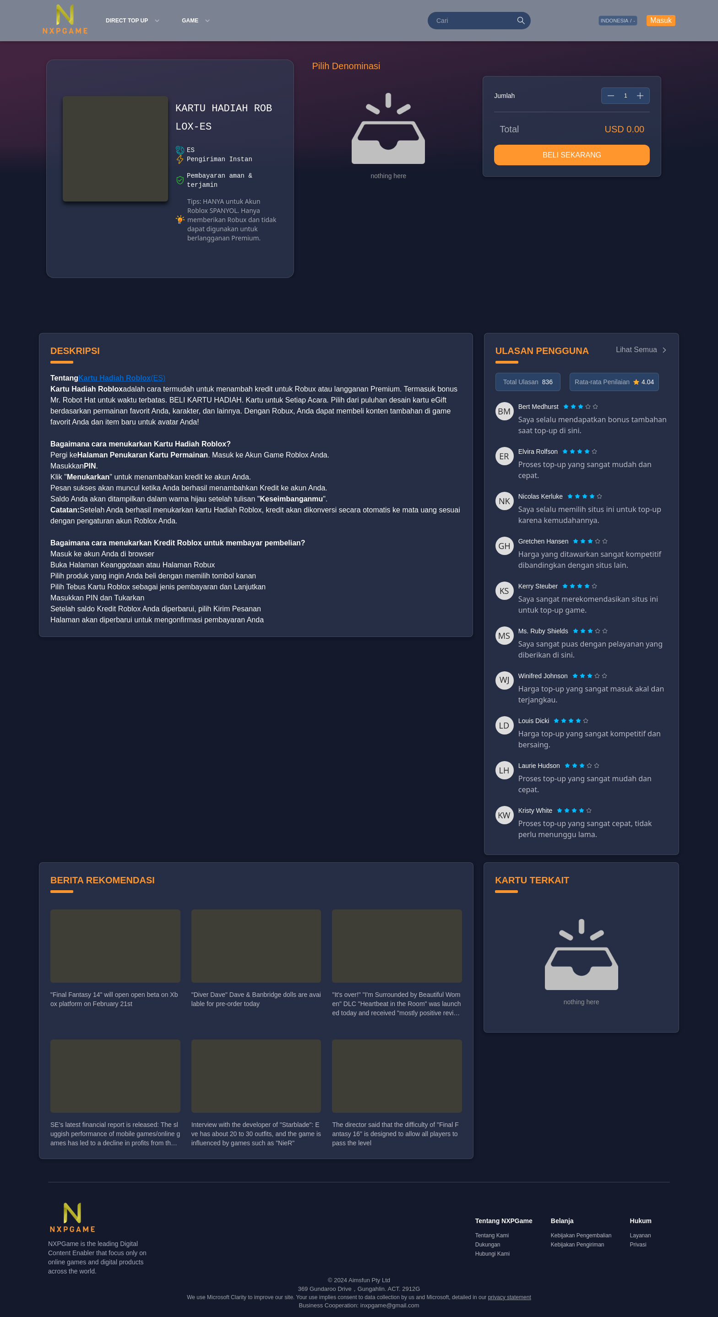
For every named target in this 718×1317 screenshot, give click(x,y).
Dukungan (487, 1244)
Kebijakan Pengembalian (581, 1235)
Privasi (638, 1244)
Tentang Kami (492, 1235)
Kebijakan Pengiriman (577, 1244)
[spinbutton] (625, 95)
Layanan (640, 1235)
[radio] (567, 406)
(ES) (121, 378)
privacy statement (509, 1297)
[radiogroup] (580, 406)
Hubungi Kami (492, 1254)
